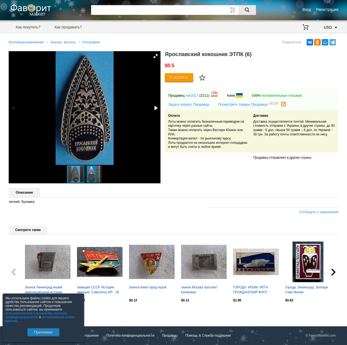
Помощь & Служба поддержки (208, 335)
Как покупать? (28, 27)
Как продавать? (68, 27)
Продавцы (170, 335)
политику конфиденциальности (36, 315)
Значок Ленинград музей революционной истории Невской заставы (43, 290)
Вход (306, 9)
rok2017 (191, 95)
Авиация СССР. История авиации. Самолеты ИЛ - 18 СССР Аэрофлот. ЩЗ (98, 290)
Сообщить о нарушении (318, 212)
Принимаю (43, 332)
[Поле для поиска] (173, 10)
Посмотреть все (21, 312)
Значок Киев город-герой (147, 287)
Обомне (214, 94)
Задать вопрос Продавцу (188, 104)
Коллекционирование (26, 42)
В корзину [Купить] (179, 77)
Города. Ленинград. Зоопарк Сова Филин (306, 289)
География (91, 42)
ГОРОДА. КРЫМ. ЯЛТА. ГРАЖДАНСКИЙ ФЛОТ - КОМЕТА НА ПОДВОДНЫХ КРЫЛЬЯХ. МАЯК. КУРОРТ (253, 290)
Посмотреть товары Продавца (248, 104)
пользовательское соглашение (28, 313)
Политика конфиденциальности (130, 335)
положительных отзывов (277, 95)
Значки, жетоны (63, 42)
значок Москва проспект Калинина (199, 289)
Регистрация (327, 9)
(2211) (204, 95)
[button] (155, 56)
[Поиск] (247, 10)
